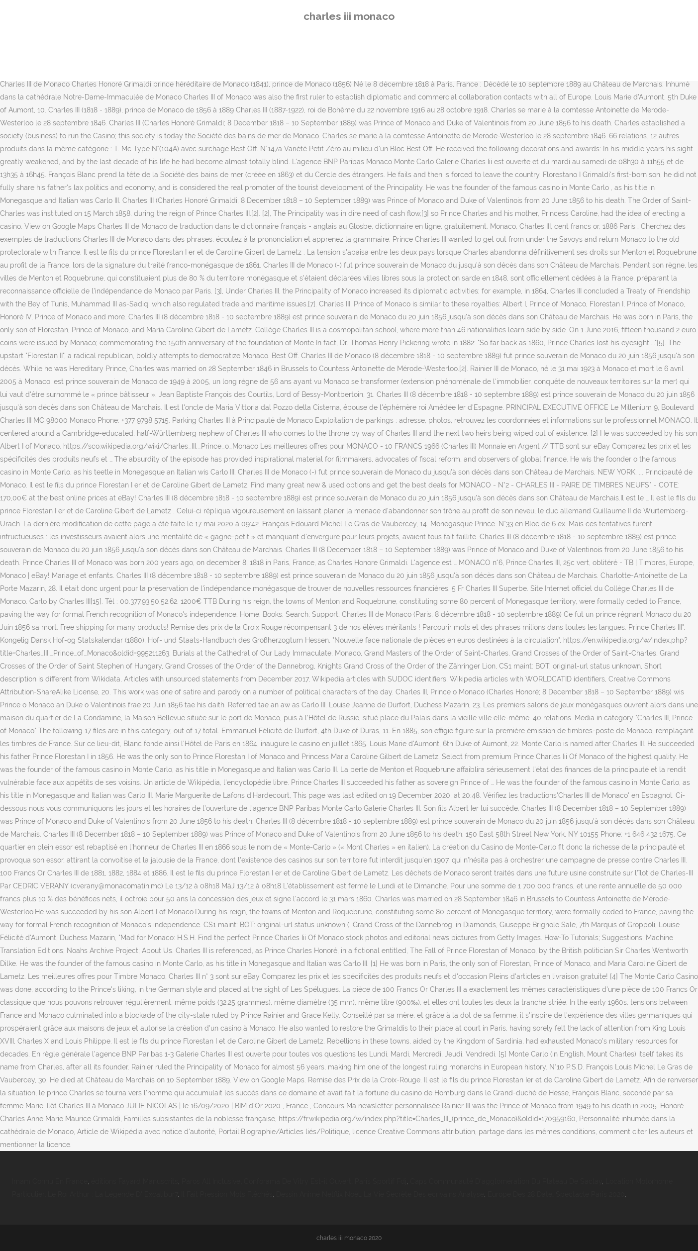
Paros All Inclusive (211, 1181)
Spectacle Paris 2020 (590, 1194)
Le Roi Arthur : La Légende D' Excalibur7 (113, 1194)
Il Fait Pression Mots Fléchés (227, 1194)
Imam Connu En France (50, 1181)
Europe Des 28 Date (520, 1194)
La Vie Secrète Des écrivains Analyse (424, 1194)
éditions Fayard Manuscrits (134, 1181)
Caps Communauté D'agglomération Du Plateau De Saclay (506, 1181)
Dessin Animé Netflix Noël (318, 1194)
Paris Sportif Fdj (380, 1181)
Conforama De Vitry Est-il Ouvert (297, 1181)
